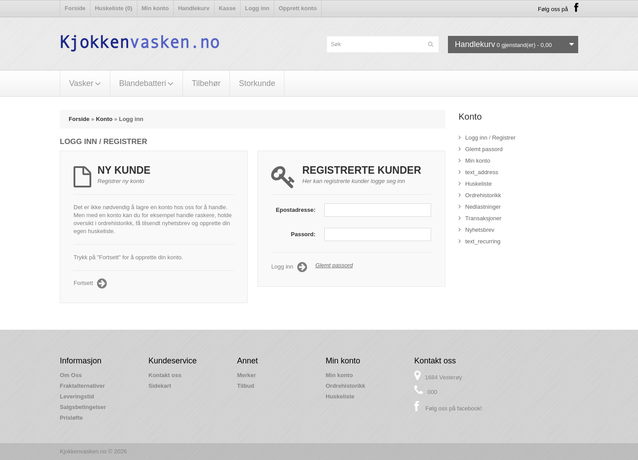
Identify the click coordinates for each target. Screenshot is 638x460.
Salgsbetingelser (83, 407)
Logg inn (257, 8)
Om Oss (71, 375)
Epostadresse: (296, 210)
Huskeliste (475, 183)
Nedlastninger (480, 206)
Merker (246, 375)
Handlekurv (194, 8)
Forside (75, 8)
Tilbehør (206, 83)
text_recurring (479, 241)
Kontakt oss (164, 375)
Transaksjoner (480, 218)
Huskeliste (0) (113, 8)
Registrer (504, 137)
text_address (478, 172)
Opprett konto (298, 8)
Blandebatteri (146, 83)
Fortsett (90, 283)
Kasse (227, 8)
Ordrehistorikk (480, 195)
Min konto (155, 8)
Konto (104, 119)
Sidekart (159, 385)
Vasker (85, 83)
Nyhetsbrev (476, 229)
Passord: (303, 234)
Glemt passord (334, 265)
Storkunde (257, 83)
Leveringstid (77, 396)
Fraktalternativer (82, 385)
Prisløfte (71, 417)
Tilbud (245, 385)
